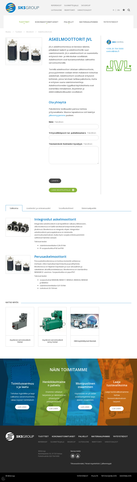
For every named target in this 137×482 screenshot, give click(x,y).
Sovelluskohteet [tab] (66, 208)
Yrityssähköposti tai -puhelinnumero (67, 132)
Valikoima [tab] (14, 208)
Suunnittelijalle (71, 5)
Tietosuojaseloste (109, 476)
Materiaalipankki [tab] (89, 208)
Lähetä (55, 181)
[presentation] (69, 171)
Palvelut (69, 22)
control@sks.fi (112, 51)
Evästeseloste (125, 476)
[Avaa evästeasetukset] (3, 479)
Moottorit (30, 32)
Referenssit (56, 5)
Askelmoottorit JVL (45, 32)
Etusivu (8, 32)
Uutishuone (56, 10)
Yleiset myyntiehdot (92, 463)
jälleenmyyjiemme (57, 115)
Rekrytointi (69, 10)
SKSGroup (85, 5)
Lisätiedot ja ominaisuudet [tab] (38, 208)
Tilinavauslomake (77, 463)
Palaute (94, 476)
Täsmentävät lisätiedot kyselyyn (65, 143)
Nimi (51, 121)
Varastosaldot (84, 10)
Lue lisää (22, 407)
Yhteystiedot (110, 22)
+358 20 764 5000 (114, 48)
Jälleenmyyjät (106, 463)
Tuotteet (24, 22)
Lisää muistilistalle (63, 190)
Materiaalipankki (88, 22)
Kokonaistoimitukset (46, 22)
